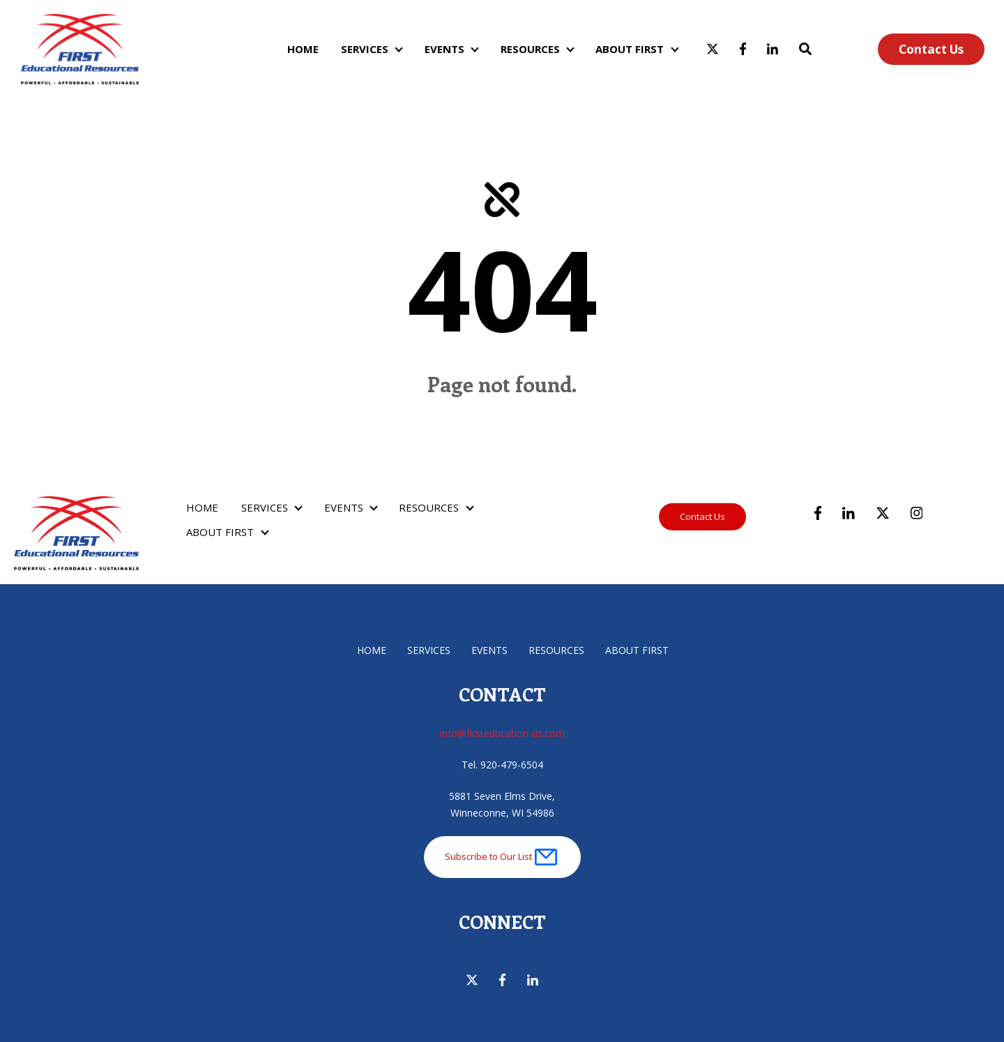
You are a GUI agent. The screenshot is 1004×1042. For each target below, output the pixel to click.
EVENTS (444, 49)
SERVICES (364, 49)
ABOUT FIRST (629, 49)
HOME (303, 49)
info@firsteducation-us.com (502, 733)
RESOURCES (530, 49)
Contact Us (931, 49)
